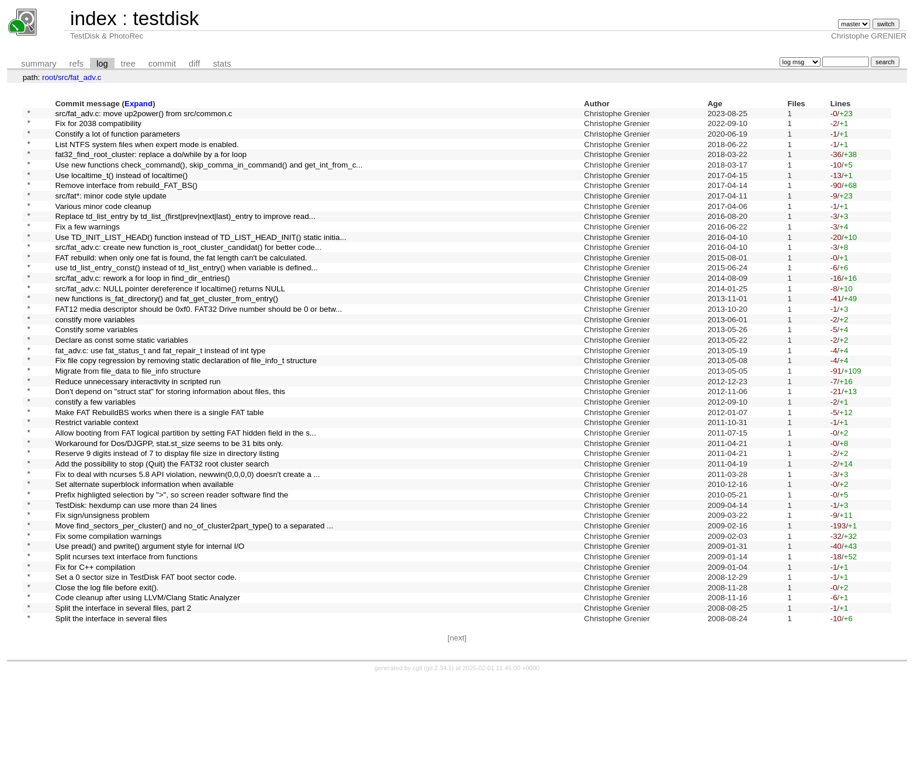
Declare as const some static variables (121, 379)
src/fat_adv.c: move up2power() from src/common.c (143, 114)
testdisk (166, 18)
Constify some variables (96, 367)
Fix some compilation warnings (108, 608)
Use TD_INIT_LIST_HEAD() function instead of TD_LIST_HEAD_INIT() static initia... (200, 259)
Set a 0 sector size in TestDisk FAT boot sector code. (145, 657)
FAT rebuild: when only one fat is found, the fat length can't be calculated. (181, 282)
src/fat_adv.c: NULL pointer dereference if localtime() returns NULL (170, 319)
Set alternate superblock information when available (144, 548)
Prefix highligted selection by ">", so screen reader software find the (171, 560)
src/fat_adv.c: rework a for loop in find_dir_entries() (142, 307)
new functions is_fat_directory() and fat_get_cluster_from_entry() (166, 331)
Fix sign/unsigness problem (102, 584)
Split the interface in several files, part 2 (123, 693)
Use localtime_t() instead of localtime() (121, 186)
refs (77, 63)
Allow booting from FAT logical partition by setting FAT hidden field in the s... (185, 487)
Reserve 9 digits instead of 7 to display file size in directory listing (167, 512)
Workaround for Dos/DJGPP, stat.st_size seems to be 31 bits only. (169, 500)
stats (222, 63)
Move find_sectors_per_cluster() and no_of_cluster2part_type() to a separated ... (194, 596)
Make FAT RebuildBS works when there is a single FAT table (159, 463)
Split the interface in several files (111, 705)
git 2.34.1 (439, 755)
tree (128, 63)
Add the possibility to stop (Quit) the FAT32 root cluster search (162, 524)
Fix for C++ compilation (95, 644)
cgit (418, 755)
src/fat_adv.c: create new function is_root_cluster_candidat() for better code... (188, 271)
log (102, 63)
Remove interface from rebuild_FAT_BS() (126, 198)
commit (162, 63)
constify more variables (94, 355)
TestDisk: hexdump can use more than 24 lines (135, 572)
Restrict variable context (96, 476)
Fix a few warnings (87, 246)
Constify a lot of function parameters (117, 138)
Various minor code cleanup (103, 222)
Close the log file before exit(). (106, 668)
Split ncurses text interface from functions (126, 632)
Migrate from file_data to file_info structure (127, 416)
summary (38, 63)
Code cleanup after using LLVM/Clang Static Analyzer (147, 681)
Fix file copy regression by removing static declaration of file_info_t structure (185, 403)
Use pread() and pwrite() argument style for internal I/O (149, 621)
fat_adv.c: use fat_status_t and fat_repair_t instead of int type (160, 391)
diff (194, 63)
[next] (457, 725)
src (63, 77)
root (49, 77)
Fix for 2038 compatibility (98, 126)
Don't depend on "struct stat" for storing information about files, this (170, 440)
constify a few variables (95, 452)
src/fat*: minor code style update (110, 210)
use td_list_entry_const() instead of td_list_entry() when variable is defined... (186, 295)
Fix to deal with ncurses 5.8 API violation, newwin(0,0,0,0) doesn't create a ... (187, 536)
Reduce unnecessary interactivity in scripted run (137, 427)
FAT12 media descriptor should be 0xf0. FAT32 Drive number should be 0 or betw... (198, 343)
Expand (138, 103)
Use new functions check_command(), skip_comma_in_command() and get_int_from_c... (208, 174)
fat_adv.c (85, 77)
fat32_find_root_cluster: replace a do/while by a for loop (150, 162)
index (93, 18)
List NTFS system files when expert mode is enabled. (146, 150)
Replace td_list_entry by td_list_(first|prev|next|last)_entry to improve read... (185, 235)
